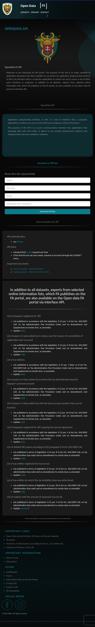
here (69, 518)
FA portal (10, 539)
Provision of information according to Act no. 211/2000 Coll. (34, 543)
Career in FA (12, 587)
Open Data (28, 6)
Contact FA (11, 583)
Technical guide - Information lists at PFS (31, 272)
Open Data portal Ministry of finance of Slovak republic (32, 536)
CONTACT (45, 12)
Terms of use (12, 557)
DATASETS (25, 12)
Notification (11, 572)
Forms (9, 575)
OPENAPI (35, 12)
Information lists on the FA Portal (22, 579)
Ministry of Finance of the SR (20, 547)
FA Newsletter (13, 590)
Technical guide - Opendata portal (28, 269)
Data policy (11, 561)
